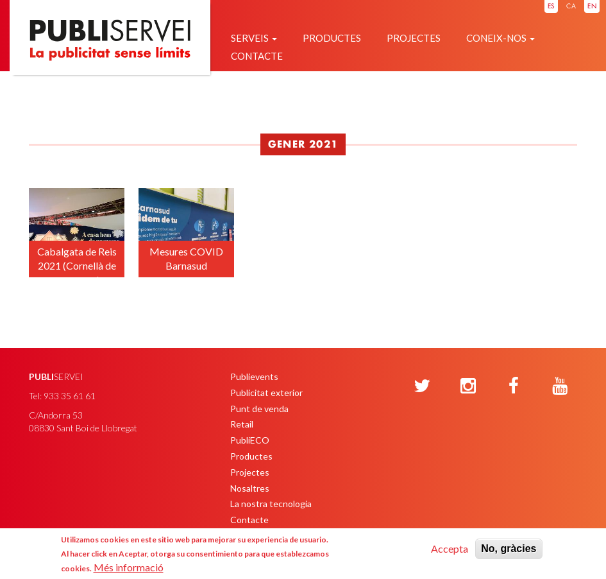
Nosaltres (249, 488)
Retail (241, 424)
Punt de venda (259, 408)
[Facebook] (514, 386)
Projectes (414, 38)
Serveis (254, 38)
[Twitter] (422, 386)
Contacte (257, 56)
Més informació (129, 567)
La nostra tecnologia (271, 503)
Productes (332, 38)
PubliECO (249, 440)
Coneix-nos (500, 38)
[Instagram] (468, 386)
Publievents (254, 376)
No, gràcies (508, 548)
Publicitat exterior (266, 392)
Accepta (449, 548)
